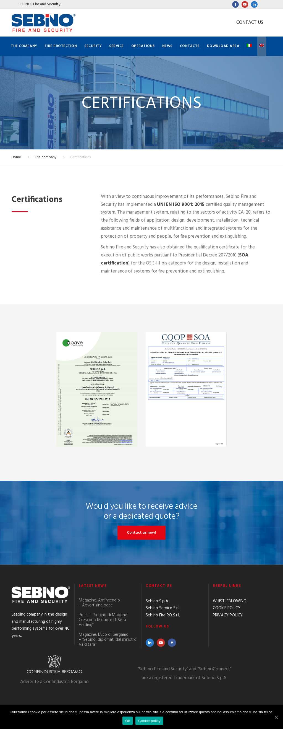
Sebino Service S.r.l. (163, 608)
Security (93, 46)
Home (16, 157)
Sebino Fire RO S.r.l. (163, 615)
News (167, 46)
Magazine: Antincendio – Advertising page (99, 603)
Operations (143, 46)
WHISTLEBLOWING (229, 601)
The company (24, 46)
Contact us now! (141, 533)
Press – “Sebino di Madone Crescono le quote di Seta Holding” (103, 620)
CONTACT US (249, 22)
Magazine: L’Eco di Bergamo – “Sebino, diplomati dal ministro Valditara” (108, 639)
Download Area (223, 46)
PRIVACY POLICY (228, 615)
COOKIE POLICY (226, 608)
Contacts (190, 46)
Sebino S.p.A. (157, 601)
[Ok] (276, 717)
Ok (127, 721)
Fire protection (61, 46)
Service (116, 46)
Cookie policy (149, 721)
